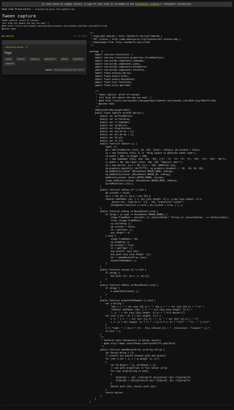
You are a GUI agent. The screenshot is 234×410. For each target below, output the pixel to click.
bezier (21, 59)
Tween (9, 59)
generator (50, 59)
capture (35, 59)
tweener (10, 63)
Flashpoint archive (147, 4)
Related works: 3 (16, 47)
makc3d (10, 36)
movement (78, 59)
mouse (64, 59)
